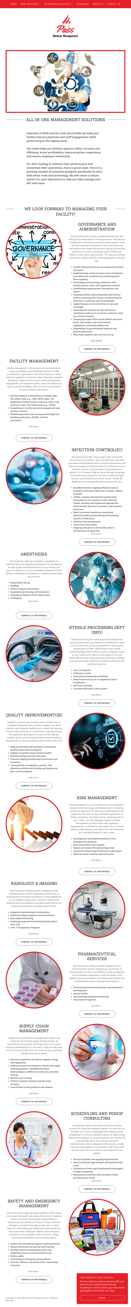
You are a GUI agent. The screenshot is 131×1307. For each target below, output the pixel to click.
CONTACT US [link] (114, 4)
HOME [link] (13, 4)
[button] (30, 4)
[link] (65, 26)
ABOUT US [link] (98, 4)
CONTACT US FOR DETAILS (94, 349)
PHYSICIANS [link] (83, 4)
